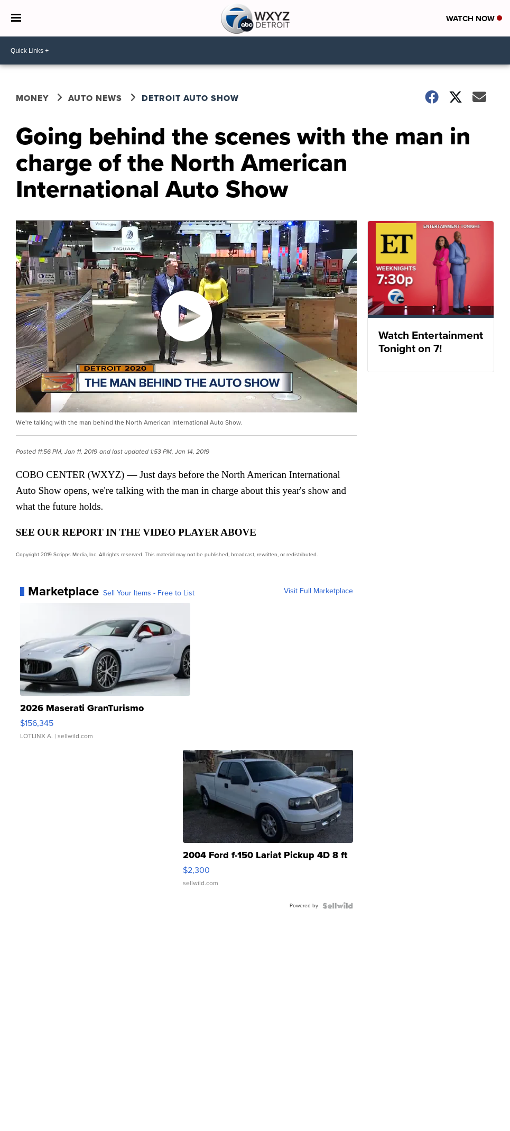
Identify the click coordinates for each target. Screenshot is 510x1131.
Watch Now (474, 18)
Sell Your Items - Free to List (148, 593)
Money (32, 98)
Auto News (95, 98)
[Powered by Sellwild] (337, 905)
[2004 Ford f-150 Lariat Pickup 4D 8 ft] (268, 823)
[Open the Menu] (16, 18)
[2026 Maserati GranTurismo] (105, 676)
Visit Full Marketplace (318, 591)
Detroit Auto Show (190, 98)
